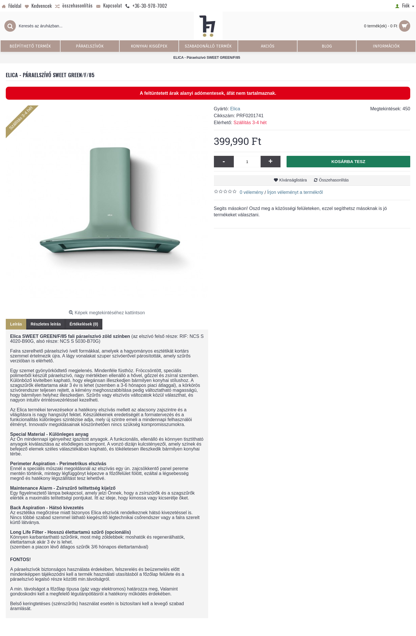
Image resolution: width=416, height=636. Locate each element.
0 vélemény (251, 192)
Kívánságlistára (293, 180)
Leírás (16, 324)
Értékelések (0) (83, 324)
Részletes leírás (46, 324)
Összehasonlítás (334, 180)
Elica (235, 108)
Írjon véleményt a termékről (295, 192)
